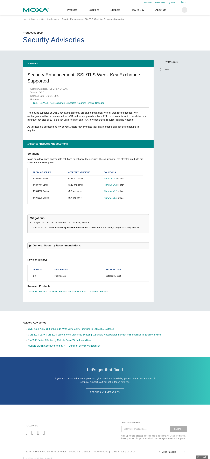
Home (25, 19)
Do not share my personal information (46, 452)
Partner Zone (160, 3)
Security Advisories (50, 19)
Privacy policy (100, 452)
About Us (160, 9)
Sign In (183, 2)
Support (115, 9)
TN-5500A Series (57, 291)
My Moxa (171, 3)
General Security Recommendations (57, 245)
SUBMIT (178, 429)
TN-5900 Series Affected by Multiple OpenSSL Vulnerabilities (59, 340)
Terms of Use (118, 452)
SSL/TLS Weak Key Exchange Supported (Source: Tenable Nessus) (68, 103)
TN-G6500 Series (97, 291)
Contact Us (147, 3)
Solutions (94, 9)
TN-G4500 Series (77, 291)
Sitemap (131, 452)
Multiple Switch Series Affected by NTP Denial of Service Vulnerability (64, 346)
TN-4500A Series (36, 291)
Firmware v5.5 (110, 191)
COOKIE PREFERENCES (79, 452)
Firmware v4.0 (110, 178)
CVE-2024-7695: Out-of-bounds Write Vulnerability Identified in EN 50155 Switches (71, 329)
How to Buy (137, 9)
